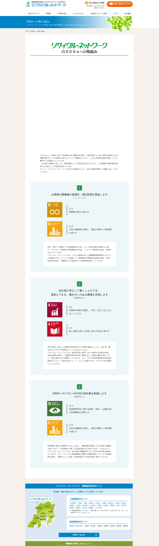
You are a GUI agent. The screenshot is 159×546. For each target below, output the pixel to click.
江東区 (117, 407)
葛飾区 (91, 412)
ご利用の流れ (62, 13)
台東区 (104, 407)
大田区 (78, 410)
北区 (118, 410)
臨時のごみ (29, 493)
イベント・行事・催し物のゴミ (63, 498)
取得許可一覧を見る (79, 439)
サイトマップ (115, 524)
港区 (85, 407)
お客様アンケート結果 (99, 13)
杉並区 (105, 410)
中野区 (99, 410)
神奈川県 (79, 430)
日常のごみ (29, 495)
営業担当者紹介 (116, 488)
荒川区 (123, 410)
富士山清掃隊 (115, 514)
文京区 (97, 407)
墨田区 (110, 407)
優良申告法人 (115, 502)
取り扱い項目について (32, 490)
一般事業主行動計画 (117, 505)
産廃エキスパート (117, 495)
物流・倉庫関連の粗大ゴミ (62, 484)
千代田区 (72, 407)
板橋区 (71, 412)
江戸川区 (98, 412)
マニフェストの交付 (31, 509)
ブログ (115, 13)
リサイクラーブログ (117, 507)
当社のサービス (34, 13)
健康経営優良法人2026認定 (120, 500)
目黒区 (71, 410)
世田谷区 (85, 410)
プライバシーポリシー (118, 519)
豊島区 (112, 410)
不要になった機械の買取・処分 (63, 488)
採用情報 (114, 491)
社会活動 (114, 509)
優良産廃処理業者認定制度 (119, 493)
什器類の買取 (29, 502)
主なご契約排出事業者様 (32, 497)
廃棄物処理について (31, 488)
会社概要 (127, 13)
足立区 (84, 412)
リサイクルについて (31, 486)
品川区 (123, 407)
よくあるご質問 (30, 507)
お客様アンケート (59, 502)
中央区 (79, 407)
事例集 (48, 13)
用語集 (56, 505)
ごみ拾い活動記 (116, 512)
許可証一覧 (29, 499)
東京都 (71, 430)
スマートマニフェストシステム (35, 512)
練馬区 (78, 412)
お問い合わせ (115, 521)
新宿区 (91, 407)
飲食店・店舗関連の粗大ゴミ (62, 495)
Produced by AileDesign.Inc (79, 544)
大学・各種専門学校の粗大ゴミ (63, 486)
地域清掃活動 (115, 516)
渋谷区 (92, 410)
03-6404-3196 (51, 459)
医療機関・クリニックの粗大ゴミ (64, 491)
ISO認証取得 (115, 498)
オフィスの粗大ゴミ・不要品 (62, 493)
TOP (26, 31)
